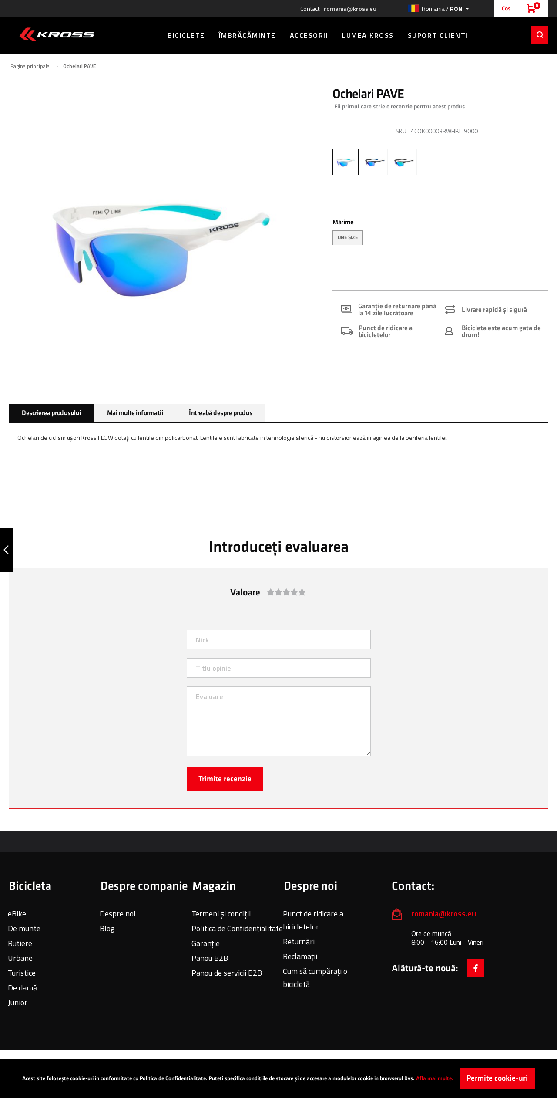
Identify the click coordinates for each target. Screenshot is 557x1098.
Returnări (299, 941)
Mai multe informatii (135, 413)
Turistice (22, 973)
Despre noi (117, 913)
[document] (278, 1078)
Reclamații (300, 956)
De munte (24, 928)
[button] (438, 8)
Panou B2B (209, 958)
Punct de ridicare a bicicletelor (313, 920)
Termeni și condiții (221, 913)
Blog (107, 928)
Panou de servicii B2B (226, 973)
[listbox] (440, 238)
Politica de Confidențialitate (237, 928)
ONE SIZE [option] (348, 237)
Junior (17, 1002)
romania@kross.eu (350, 8)
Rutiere (20, 943)
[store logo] (57, 34)
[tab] (51, 413)
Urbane (20, 958)
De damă (22, 987)
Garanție (205, 943)
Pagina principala (30, 66)
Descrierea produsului (51, 413)
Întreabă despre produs (220, 413)
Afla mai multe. (434, 1078)
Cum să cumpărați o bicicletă (315, 977)
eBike (17, 913)
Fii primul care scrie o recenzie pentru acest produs (399, 106)
